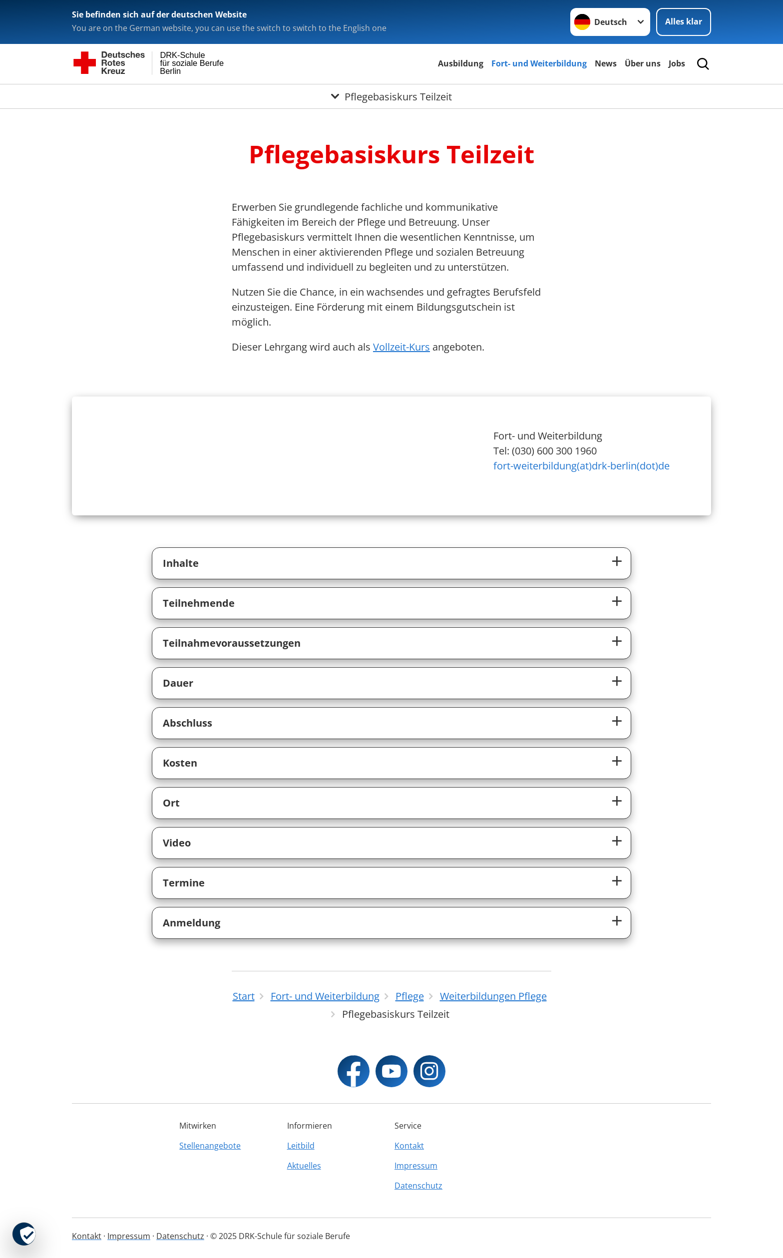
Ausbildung (460, 63)
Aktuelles (304, 1165)
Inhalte (181, 563)
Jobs (677, 63)
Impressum (415, 1165)
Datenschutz (418, 1185)
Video (177, 842)
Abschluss (187, 723)
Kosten (180, 763)
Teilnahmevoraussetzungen (232, 643)
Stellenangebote (210, 1145)
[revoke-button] (24, 1234)
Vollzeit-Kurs (401, 347)
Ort (171, 803)
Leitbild (301, 1145)
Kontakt (409, 1145)
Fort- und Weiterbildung (539, 63)
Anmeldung (191, 922)
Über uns (643, 63)
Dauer (178, 683)
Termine (184, 882)
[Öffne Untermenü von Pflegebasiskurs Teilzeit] (391, 96)
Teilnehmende (199, 603)
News (606, 63)
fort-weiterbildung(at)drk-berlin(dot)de (581, 465)
